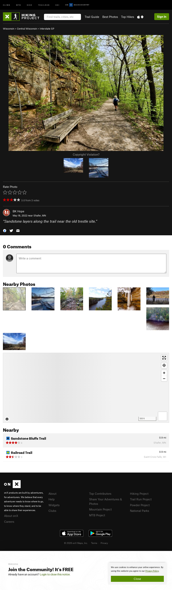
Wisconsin (8, 28)
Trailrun (44, 5)
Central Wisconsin (27, 28)
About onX (11, 515)
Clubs (52, 510)
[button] (4, 230)
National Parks (139, 510)
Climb (6, 5)
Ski (57, 5)
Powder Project (140, 505)
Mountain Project (100, 509)
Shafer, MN (39, 215)
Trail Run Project (141, 499)
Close (137, 578)
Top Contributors (100, 493)
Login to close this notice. (55, 574)
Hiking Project (139, 493)
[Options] (162, 416)
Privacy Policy (152, 571)
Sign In (161, 16)
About (52, 493)
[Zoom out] (164, 378)
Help (51, 499)
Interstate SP (47, 28)
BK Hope (18, 211)
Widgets (54, 505)
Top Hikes (127, 16)
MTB (18, 5)
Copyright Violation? (86, 154)
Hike (29, 5)
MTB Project (97, 515)
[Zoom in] (164, 373)
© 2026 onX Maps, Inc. (76, 543)
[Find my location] (164, 365)
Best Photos (110, 16)
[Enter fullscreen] (164, 358)
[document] (137, 573)
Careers (9, 521)
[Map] (86, 388)
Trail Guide (92, 16)
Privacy (104, 543)
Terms (94, 543)
